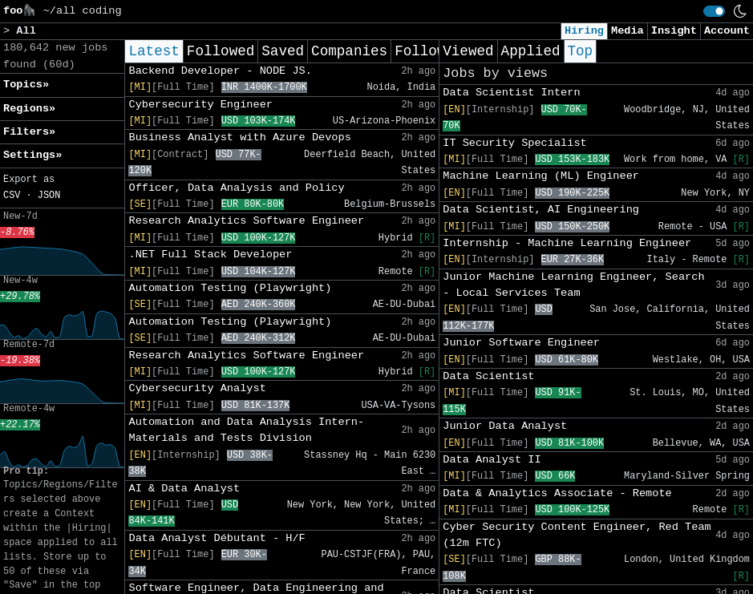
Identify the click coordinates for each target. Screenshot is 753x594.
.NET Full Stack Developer (210, 255)
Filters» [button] (29, 132)
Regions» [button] (29, 109)
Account (727, 31)
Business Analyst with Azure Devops (239, 137)
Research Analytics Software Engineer (246, 221)
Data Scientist (488, 376)
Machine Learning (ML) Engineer (541, 176)
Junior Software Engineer (521, 343)
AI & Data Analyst (184, 489)
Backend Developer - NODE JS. (219, 71)
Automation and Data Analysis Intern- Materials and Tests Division (246, 430)
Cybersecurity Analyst (196, 388)
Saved (282, 51)
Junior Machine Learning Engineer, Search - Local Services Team (573, 285)
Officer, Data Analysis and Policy (236, 188)
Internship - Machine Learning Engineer (567, 243)
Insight (674, 31)
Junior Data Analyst (505, 426)
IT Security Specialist (514, 143)
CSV (11, 195)
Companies (349, 51)
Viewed (468, 51)
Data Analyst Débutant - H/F (216, 538)
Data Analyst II (491, 460)
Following (433, 51)
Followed (220, 51)
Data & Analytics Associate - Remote (557, 493)
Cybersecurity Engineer (200, 105)
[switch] (714, 11)
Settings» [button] (32, 155)
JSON (49, 195)
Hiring (584, 31)
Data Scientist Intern (511, 93)
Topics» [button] (26, 85)
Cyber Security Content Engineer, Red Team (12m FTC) (576, 535)
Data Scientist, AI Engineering (541, 210)
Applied (531, 51)
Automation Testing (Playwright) (229, 288)
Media (627, 31)
